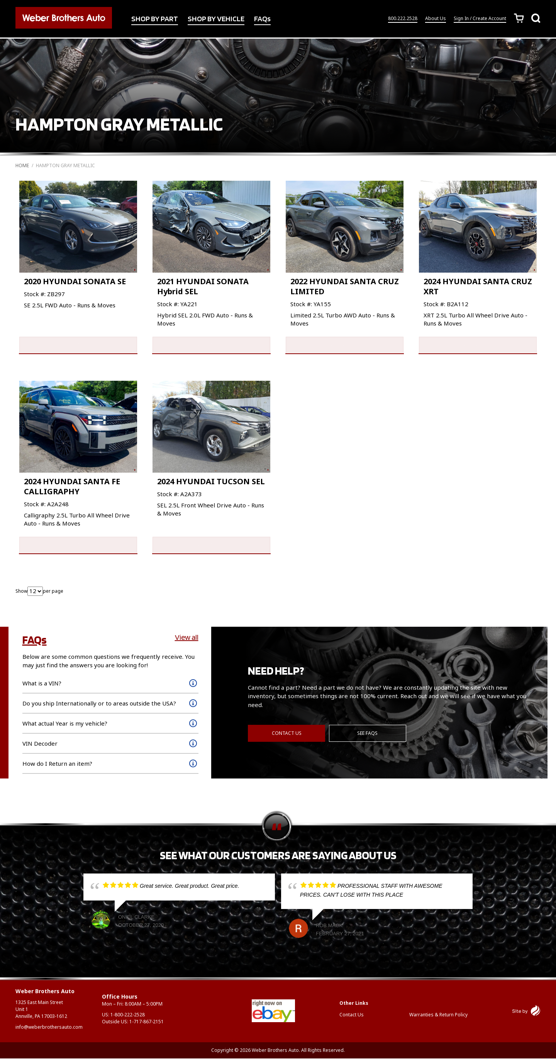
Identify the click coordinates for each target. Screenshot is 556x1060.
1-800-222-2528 (127, 1016)
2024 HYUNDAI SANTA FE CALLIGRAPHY (72, 487)
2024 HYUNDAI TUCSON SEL (211, 482)
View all (186, 638)
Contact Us (287, 734)
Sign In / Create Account (480, 18)
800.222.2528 (402, 18)
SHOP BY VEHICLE (216, 19)
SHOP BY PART (154, 19)
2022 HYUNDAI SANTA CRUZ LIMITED (344, 286)
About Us (435, 18)
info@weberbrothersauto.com (49, 1028)
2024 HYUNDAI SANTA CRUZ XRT (478, 286)
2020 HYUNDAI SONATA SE (75, 281)
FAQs (262, 19)
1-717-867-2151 (146, 1023)
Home (22, 165)
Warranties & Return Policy (438, 1016)
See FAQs (368, 734)
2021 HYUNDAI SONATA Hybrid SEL (203, 286)
